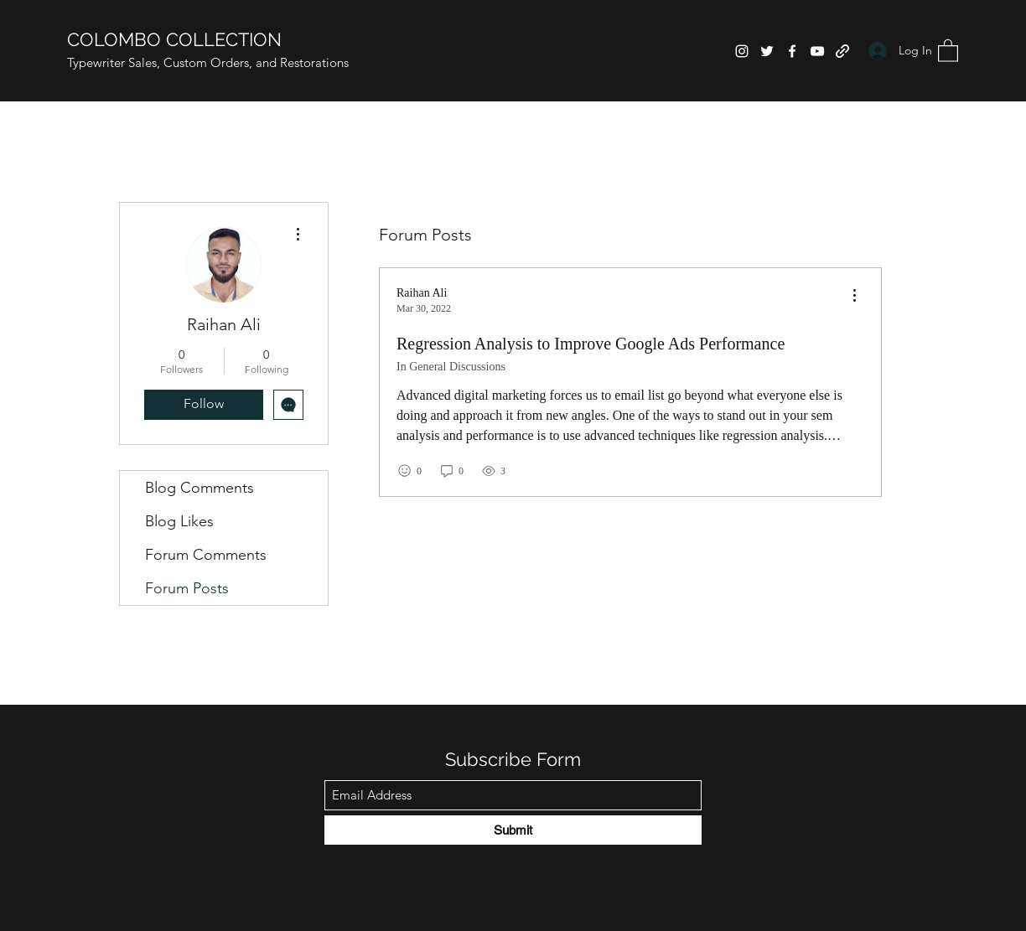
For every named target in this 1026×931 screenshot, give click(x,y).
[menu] (854, 296)
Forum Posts (187, 588)
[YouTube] (817, 51)
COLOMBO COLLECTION (174, 39)
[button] (948, 50)
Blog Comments (199, 487)
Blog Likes (179, 521)
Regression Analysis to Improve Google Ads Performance (590, 343)
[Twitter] (767, 51)
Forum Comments (206, 555)
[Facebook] (792, 51)
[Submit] (513, 830)
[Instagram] (741, 51)
